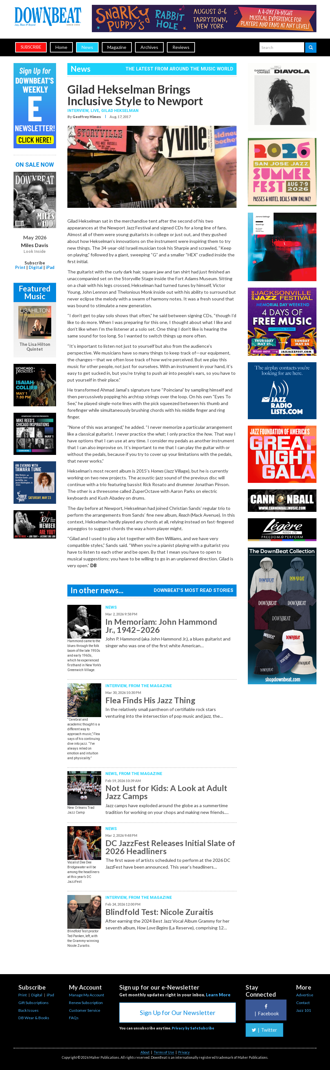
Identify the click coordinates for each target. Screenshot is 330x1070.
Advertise (304, 994)
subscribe (31, 47)
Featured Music (35, 292)
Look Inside (35, 251)
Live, (96, 110)
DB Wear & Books (33, 1017)
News (87, 47)
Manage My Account (86, 994)
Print (20, 267)
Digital (36, 267)
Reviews (180, 47)
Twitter (264, 1030)
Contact (303, 1002)
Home (61, 47)
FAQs (74, 1017)
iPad (50, 267)
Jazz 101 (303, 1010)
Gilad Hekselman (120, 110)
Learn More (218, 994)
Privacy (183, 1052)
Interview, (79, 110)
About (145, 1052)
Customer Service (84, 1010)
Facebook (266, 1010)
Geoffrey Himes (87, 117)
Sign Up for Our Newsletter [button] (177, 1012)
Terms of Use (164, 1052)
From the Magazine (150, 685)
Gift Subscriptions (33, 1002)
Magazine (116, 47)
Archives (149, 47)
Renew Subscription (86, 1002)
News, (112, 773)
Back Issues (28, 1010)
